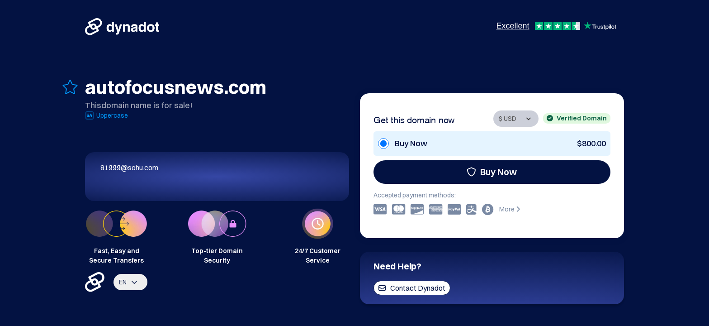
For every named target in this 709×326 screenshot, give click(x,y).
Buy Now (492, 171)
